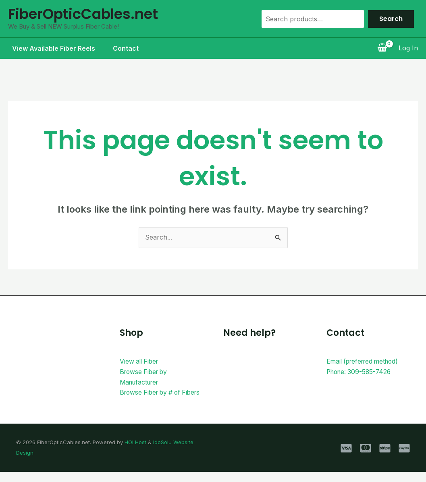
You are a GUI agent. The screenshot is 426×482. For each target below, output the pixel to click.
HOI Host (135, 452)
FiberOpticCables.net (83, 14)
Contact (123, 48)
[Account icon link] (408, 48)
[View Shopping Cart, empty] (382, 48)
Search (391, 18)
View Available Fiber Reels (49, 48)
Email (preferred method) (365, 361)
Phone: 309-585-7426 (360, 372)
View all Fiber (140, 361)
